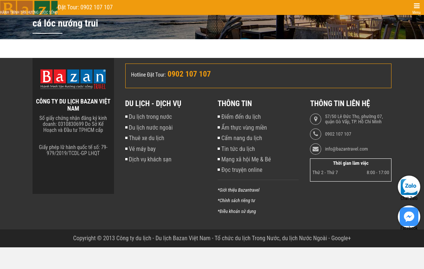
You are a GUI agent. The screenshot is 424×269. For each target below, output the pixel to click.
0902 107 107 (338, 134)
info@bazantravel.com (346, 149)
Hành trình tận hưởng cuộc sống (29, 12)
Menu (416, 12)
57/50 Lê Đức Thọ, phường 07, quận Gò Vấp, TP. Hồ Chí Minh (354, 119)
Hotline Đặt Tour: (148, 75)
